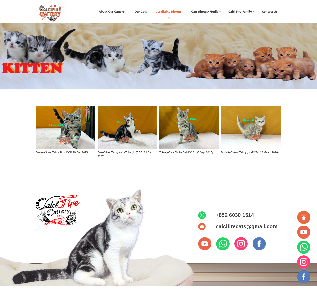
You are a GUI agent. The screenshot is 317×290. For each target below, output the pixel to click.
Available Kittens (168, 12)
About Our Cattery (112, 12)
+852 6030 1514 (235, 215)
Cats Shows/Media (204, 12)
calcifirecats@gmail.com (246, 226)
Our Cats (141, 12)
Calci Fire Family (240, 12)
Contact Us (269, 12)
